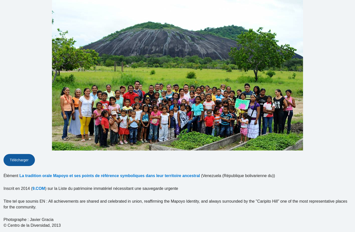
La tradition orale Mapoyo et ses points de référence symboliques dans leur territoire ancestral (109, 176)
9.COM (38, 188)
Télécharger (19, 160)
